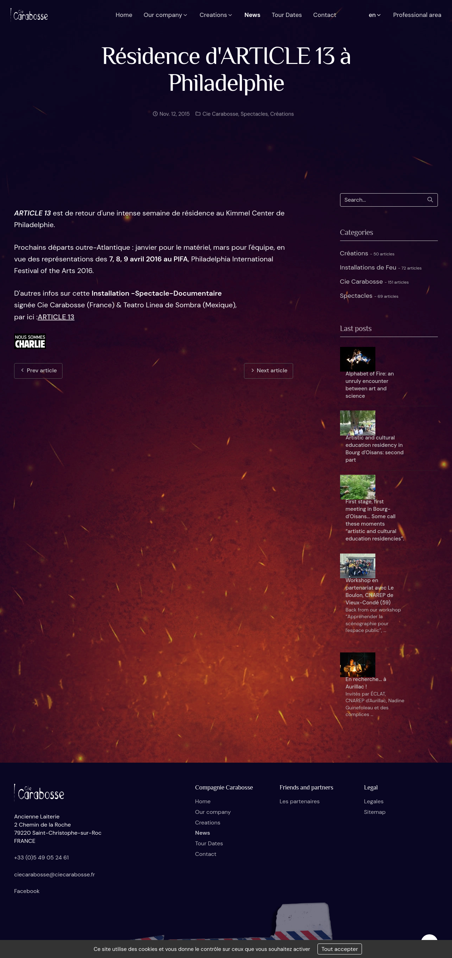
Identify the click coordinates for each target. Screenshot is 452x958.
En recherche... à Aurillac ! (366, 683)
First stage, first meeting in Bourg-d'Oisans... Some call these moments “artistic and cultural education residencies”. (375, 520)
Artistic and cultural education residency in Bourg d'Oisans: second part (375, 448)
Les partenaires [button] (300, 801)
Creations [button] (216, 15)
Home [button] (124, 15)
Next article (268, 370)
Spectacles (254, 121)
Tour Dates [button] (287, 15)
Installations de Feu (381, 267)
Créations (282, 121)
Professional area (417, 15)
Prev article (38, 370)
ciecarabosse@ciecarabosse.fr (54, 874)
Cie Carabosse (219, 121)
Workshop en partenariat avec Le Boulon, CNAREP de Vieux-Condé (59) (370, 591)
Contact (205, 854)
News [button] (252, 15)
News (202, 832)
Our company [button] (166, 15)
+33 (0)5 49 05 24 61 (41, 857)
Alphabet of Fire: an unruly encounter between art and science (370, 385)
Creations (207, 822)
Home (203, 801)
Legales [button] (373, 801)
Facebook (27, 891)
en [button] (375, 15)
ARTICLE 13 (56, 316)
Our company (213, 812)
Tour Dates (209, 843)
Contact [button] (324, 15)
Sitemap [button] (375, 812)
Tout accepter (339, 949)
